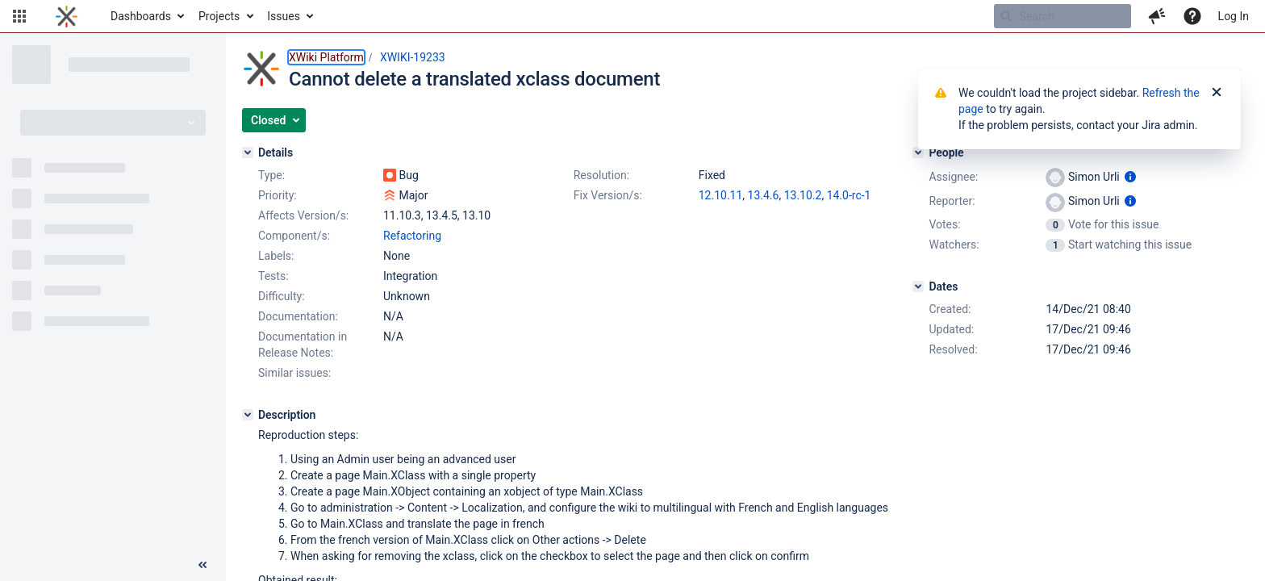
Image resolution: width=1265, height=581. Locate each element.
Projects (219, 16)
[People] (918, 152)
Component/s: (294, 235)
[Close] (1217, 93)
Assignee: (953, 176)
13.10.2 (803, 195)
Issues (283, 16)
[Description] (247, 414)
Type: (271, 175)
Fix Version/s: (608, 195)
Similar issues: (294, 372)
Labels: (276, 255)
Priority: (277, 195)
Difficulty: (281, 296)
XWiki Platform (326, 57)
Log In (1233, 16)
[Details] (247, 152)
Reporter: (952, 200)
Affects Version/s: (303, 215)
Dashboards (141, 16)
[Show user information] (1130, 176)
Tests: (273, 276)
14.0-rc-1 (849, 195)
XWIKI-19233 (412, 57)
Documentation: (298, 316)
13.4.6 (763, 195)
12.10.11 (721, 195)
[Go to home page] (66, 16)
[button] (19, 16)
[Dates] (918, 286)
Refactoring (412, 235)
